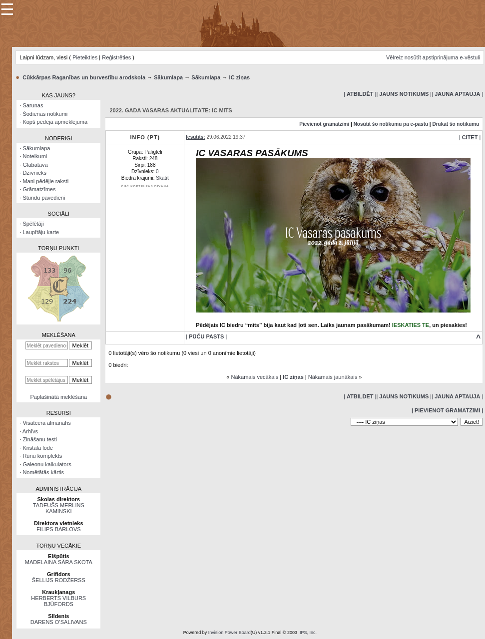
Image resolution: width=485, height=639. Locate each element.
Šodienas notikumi (44, 114)
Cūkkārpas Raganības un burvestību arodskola (83, 77)
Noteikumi (34, 156)
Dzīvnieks (34, 173)
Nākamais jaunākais (332, 377)
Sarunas (32, 105)
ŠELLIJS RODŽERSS (58, 580)
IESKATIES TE (410, 325)
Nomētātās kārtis (43, 472)
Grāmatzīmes (38, 189)
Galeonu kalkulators (46, 464)
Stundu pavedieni (43, 198)
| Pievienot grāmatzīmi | (447, 410)
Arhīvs (30, 431)
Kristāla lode (37, 448)
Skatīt (162, 178)
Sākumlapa (168, 77)
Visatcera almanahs (46, 423)
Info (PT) (145, 137)
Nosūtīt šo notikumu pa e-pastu (391, 124)
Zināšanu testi (39, 439)
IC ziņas (239, 77)
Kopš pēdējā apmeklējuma (54, 122)
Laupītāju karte (40, 232)
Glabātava (34, 165)
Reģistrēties (116, 57)
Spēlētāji (32, 224)
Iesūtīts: (195, 137)
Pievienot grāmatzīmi (324, 124)
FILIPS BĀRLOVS (58, 529)
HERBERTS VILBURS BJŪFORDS (58, 601)
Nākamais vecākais (254, 377)
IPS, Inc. (308, 632)
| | (360, 94)
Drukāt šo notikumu (455, 124)
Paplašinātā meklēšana (58, 397)
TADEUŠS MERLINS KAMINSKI (58, 508)
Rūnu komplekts (42, 456)
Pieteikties (84, 57)
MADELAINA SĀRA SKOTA (58, 562)
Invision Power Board (229, 632)
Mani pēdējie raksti (45, 181)
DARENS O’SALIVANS (58, 622)
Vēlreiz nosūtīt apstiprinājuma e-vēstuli (433, 57)
